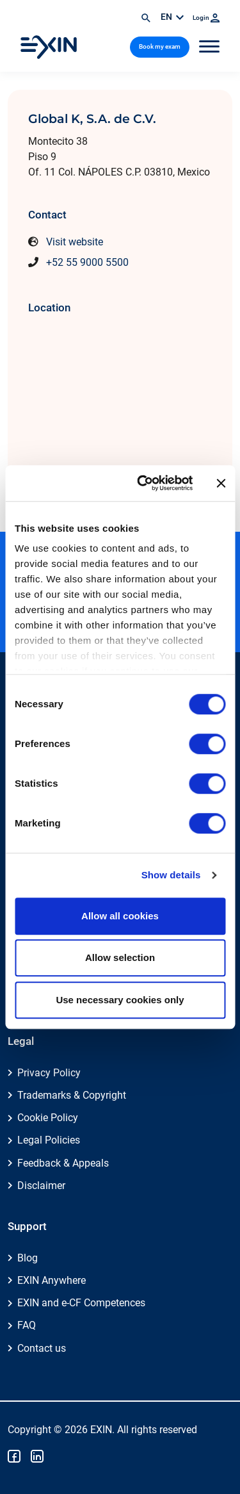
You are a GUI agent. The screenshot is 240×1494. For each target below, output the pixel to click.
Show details (171, 874)
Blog (27, 1258)
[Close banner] (220, 483)
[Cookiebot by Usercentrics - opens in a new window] (143, 483)
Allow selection (120, 957)
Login (206, 17)
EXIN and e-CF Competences (81, 1303)
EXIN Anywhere (51, 1280)
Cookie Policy (47, 1118)
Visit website (74, 242)
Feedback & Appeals (63, 1163)
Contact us (41, 1348)
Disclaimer (41, 1185)
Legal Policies (48, 1140)
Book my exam (159, 46)
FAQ (26, 1325)
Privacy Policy (49, 1073)
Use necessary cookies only (120, 999)
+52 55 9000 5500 (87, 262)
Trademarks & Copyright (71, 1095)
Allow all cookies (120, 915)
